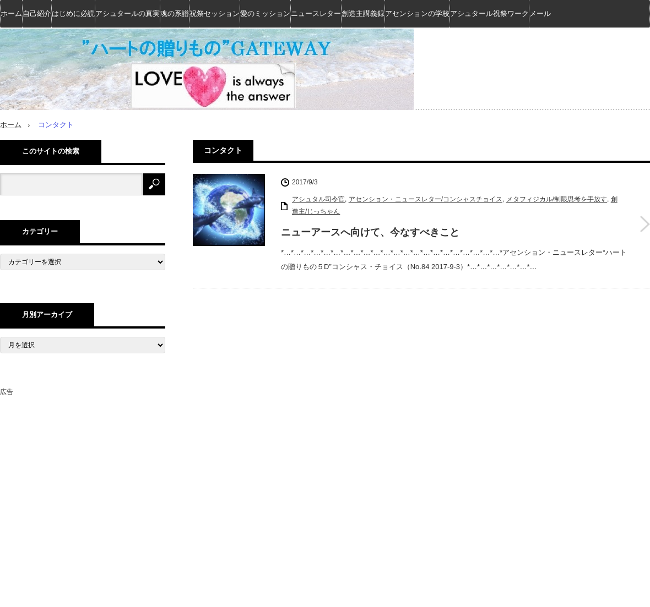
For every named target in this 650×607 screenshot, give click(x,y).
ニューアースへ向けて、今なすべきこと (370, 231)
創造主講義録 (363, 13)
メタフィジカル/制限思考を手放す (556, 199)
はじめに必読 (73, 13)
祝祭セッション (214, 13)
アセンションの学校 (417, 13)
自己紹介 (37, 13)
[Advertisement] (82, 466)
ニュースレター (316, 13)
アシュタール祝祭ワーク (489, 13)
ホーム (11, 13)
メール (540, 13)
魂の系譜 (174, 13)
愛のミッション (265, 13)
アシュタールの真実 (127, 13)
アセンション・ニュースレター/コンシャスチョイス (425, 199)
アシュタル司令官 (318, 199)
